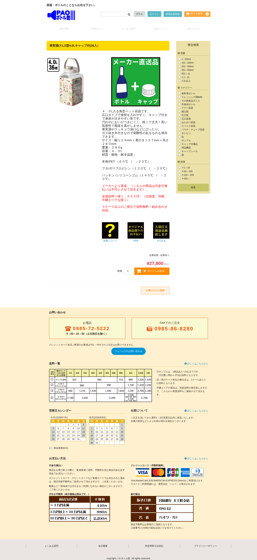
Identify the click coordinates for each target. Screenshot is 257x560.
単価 (182, 158)
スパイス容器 (188, 122)
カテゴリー (186, 84)
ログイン (154, 14)
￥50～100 (187, 167)
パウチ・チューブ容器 (193, 126)
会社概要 (103, 543)
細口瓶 (184, 108)
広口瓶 (184, 111)
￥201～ (185, 175)
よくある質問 (128, 27)
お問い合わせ (194, 27)
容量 (182, 49)
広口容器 (186, 115)
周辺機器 (186, 144)
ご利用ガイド (96, 27)
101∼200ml (187, 59)
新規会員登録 (173, 14)
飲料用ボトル (188, 90)
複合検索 (63, 27)
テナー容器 (187, 104)
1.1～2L (185, 73)
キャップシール (189, 147)
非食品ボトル (188, 100)
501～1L (185, 69)
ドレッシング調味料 (191, 93)
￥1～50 (185, 164)
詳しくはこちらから (197, 360)
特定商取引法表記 (154, 543)
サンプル (186, 136)
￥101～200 (187, 171)
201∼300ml (187, 62)
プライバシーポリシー (205, 543)
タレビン (186, 129)
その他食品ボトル (190, 97)
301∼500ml (187, 66)
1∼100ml (186, 55)
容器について (161, 27)
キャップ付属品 (189, 140)
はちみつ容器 (188, 118)
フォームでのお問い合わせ (128, 348)
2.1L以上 (186, 77)
